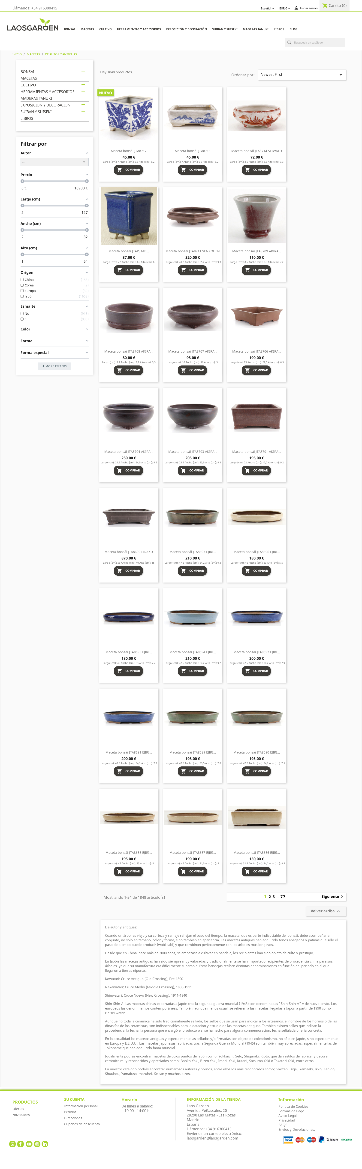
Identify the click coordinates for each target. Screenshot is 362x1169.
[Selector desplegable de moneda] (285, 9)
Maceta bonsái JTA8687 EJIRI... (192, 852)
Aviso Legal (287, 1115)
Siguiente (333, 897)
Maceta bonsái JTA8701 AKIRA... (256, 451)
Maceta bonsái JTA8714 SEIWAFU (256, 151)
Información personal (81, 1106)
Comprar (128, 170)
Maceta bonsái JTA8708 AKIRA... (128, 351)
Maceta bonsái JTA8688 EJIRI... (129, 852)
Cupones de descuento (82, 1124)
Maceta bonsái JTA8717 (129, 151)
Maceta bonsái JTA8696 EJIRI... (256, 552)
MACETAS (87, 29)
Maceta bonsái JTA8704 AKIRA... (128, 451)
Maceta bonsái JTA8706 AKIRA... (256, 351)
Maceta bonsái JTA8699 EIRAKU (129, 552)
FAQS (282, 1124)
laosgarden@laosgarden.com (212, 1138)
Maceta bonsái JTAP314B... (129, 251)
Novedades (21, 1115)
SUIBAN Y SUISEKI (225, 29)
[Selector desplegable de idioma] (268, 9)
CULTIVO (105, 29)
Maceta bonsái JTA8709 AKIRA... (256, 251)
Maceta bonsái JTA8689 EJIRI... (192, 752)
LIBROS (279, 29)
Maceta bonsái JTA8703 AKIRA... (192, 451)
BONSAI (69, 29)
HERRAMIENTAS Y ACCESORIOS (139, 29)
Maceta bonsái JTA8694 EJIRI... (192, 652)
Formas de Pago (291, 1111)
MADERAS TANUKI (255, 29)
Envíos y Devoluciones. (296, 1129)
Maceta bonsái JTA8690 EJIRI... (256, 752)
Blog (293, 29)
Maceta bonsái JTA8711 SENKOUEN (193, 251)
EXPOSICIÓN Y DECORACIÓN (186, 29)
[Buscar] (315, 42)
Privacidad (286, 1120)
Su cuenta (74, 1099)
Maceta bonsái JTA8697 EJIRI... (192, 552)
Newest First (302, 75)
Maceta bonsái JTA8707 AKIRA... (192, 351)
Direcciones (73, 1118)
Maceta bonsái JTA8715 (193, 151)
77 (283, 896)
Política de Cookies (293, 1106)
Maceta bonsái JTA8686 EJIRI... (256, 852)
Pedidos (70, 1112)
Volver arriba (326, 911)
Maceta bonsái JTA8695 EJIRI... (129, 652)
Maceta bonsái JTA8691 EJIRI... (129, 752)
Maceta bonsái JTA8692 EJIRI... (256, 652)
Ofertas (18, 1109)
